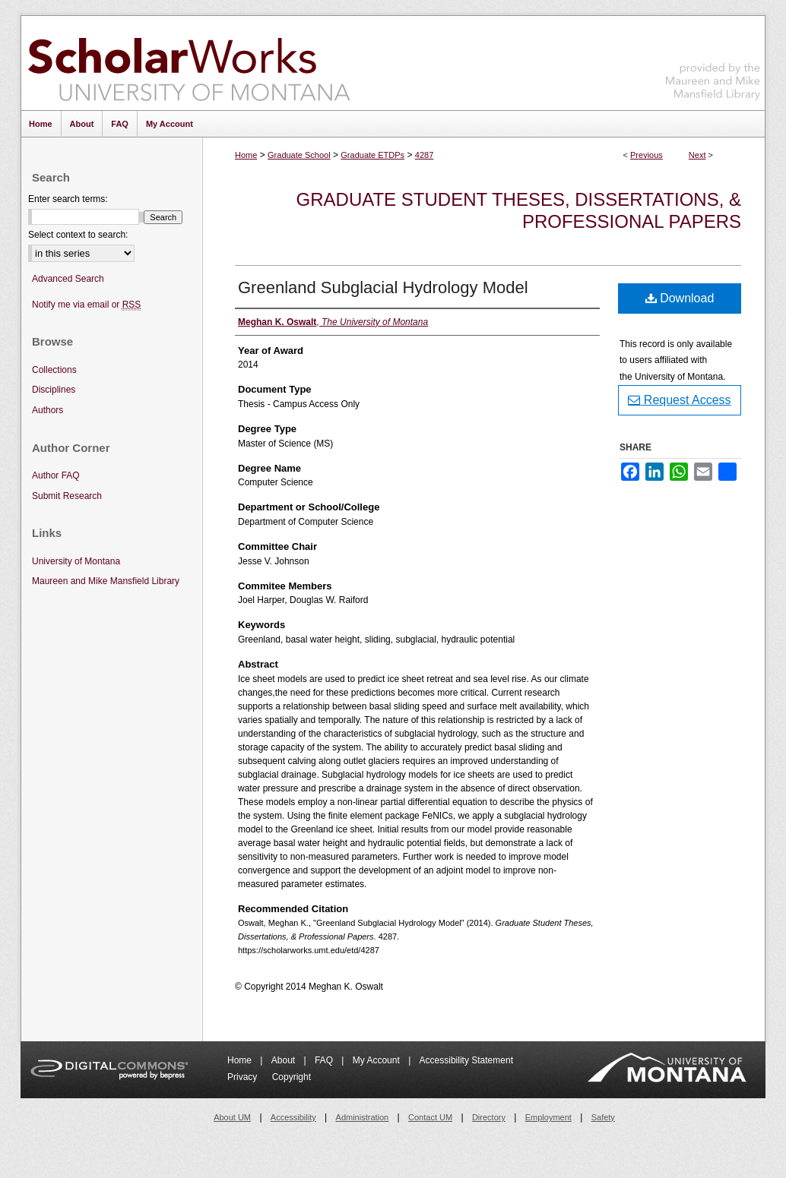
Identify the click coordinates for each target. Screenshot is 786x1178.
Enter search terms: (68, 199)
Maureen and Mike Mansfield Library (713, 60)
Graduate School (299, 154)
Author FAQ (56, 475)
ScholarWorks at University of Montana (189, 63)
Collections (54, 370)
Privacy (243, 1077)
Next (697, 154)
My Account (377, 1060)
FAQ (325, 1060)
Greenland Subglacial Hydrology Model (383, 287)
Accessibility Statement (466, 1060)
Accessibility (293, 1117)
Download (680, 298)
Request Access (679, 399)
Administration (362, 1117)
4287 (424, 154)
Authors (47, 410)
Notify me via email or (86, 305)
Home (246, 154)
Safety (603, 1117)
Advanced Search (68, 278)
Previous (646, 154)
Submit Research (67, 496)
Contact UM (430, 1117)
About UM (232, 1117)
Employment (548, 1117)
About (284, 1060)
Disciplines (53, 389)
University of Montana (76, 561)
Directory (489, 1117)
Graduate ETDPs (372, 154)
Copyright (291, 1077)
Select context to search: (78, 234)
